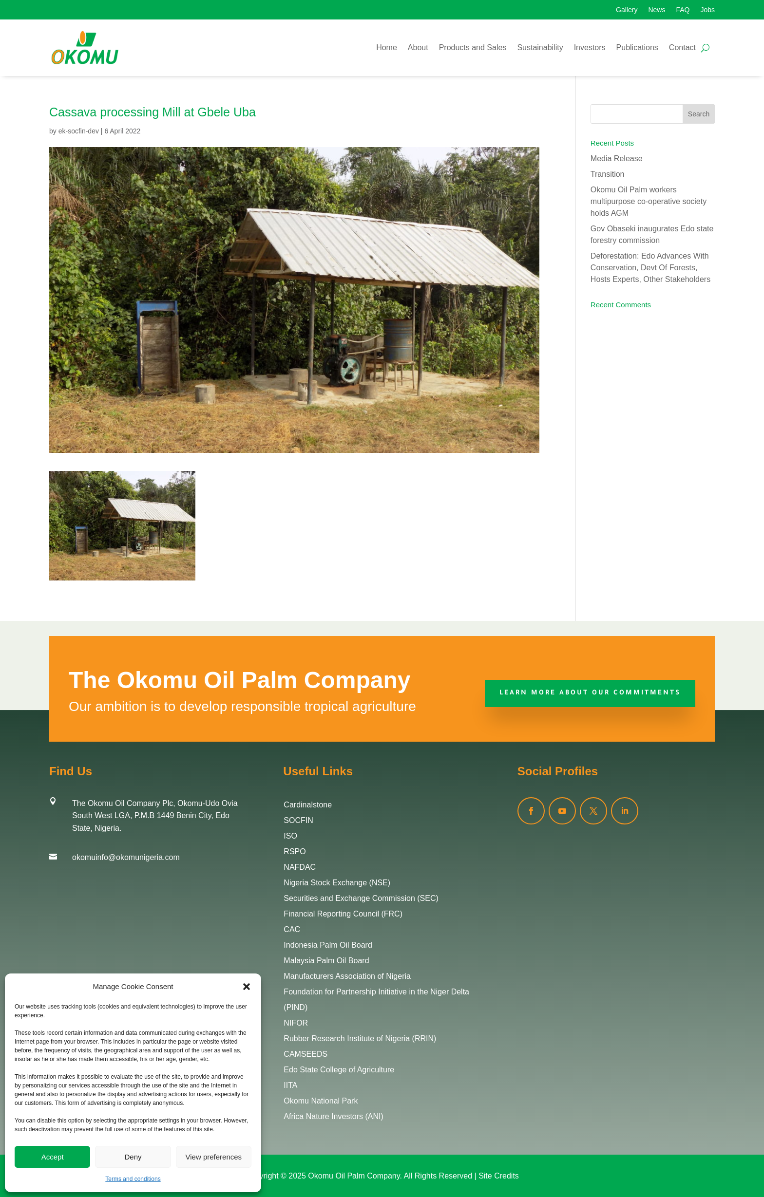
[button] (246, 986)
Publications (637, 47)
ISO (290, 836)
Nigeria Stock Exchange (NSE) (337, 883)
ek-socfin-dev (78, 131)
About (418, 47)
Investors (590, 47)
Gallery (626, 10)
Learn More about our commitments (590, 693)
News (656, 10)
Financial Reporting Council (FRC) (343, 914)
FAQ (682, 10)
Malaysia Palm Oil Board (326, 960)
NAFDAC (300, 867)
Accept (52, 1157)
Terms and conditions (132, 1179)
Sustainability (540, 47)
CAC (292, 929)
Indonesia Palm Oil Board (328, 945)
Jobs (707, 10)
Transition (608, 174)
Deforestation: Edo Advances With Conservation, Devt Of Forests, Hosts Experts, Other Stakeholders (650, 267)
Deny (132, 1157)
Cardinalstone (308, 805)
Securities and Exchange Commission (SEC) (361, 898)
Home (386, 47)
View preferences (214, 1157)
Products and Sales (473, 47)
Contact (682, 47)
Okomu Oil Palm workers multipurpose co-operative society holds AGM (649, 201)
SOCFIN (298, 820)
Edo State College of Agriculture (339, 1070)
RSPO (295, 851)
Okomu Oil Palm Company (354, 1176)
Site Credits (498, 1176)
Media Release (617, 158)
